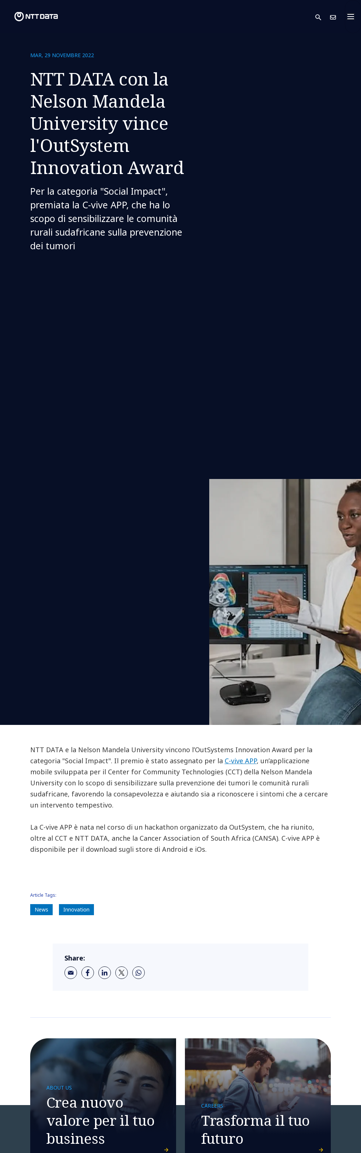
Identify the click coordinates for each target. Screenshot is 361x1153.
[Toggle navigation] (353, 16)
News (41, 909)
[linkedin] (104, 972)
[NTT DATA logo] (30, 16)
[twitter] (121, 972)
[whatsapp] (138, 972)
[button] (322, 16)
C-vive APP (241, 760)
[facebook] (87, 972)
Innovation (76, 909)
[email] (70, 972)
